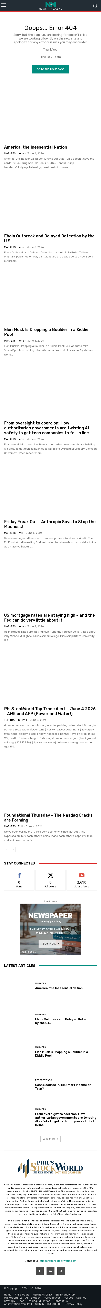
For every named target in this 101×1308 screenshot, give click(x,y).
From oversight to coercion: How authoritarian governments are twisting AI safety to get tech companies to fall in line (46, 428)
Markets (10, 153)
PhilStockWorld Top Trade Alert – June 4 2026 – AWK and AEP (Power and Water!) (50, 711)
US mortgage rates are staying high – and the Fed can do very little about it (49, 618)
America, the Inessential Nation (35, 147)
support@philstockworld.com (58, 1260)
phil (20, 532)
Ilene (21, 153)
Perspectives (43, 1080)
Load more (50, 1138)
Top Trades (12, 720)
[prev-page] (6, 849)
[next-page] (13, 849)
